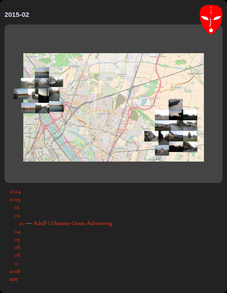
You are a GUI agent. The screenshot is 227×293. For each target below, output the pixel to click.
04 (17, 232)
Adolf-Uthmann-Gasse (59, 224)
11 (16, 264)
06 (17, 248)
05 (17, 240)
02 (17, 216)
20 (22, 224)
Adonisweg (99, 224)
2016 (14, 272)
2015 (14, 200)
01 (16, 208)
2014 (15, 192)
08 (17, 256)
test (13, 280)
